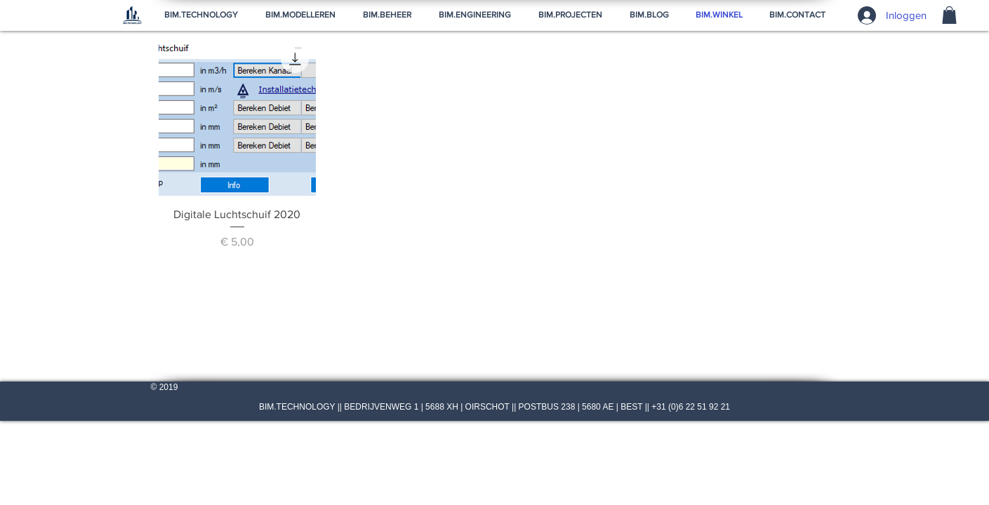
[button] (949, 15)
